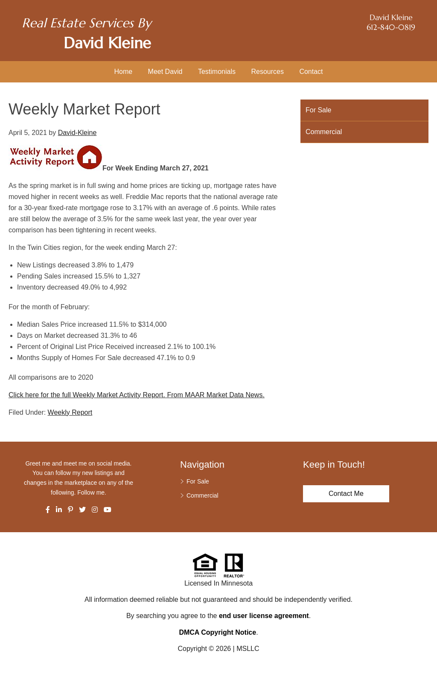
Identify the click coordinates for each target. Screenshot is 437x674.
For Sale (318, 110)
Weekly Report (70, 412)
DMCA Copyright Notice (217, 632)
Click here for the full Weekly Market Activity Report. (87, 395)
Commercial (324, 131)
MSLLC (247, 648)
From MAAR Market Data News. (215, 395)
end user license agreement (264, 615)
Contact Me (346, 493)
